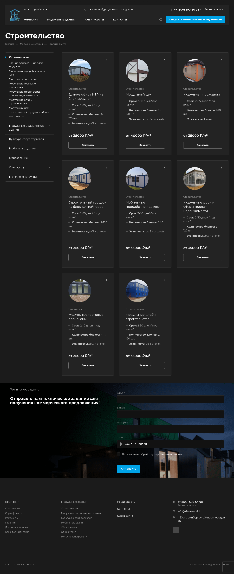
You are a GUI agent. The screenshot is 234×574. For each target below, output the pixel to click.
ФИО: (121, 393)
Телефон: (123, 422)
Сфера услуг (30, 167)
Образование (30, 157)
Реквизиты (11, 518)
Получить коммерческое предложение (195, 19)
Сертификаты (13, 513)
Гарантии (11, 522)
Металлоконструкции (24, 176)
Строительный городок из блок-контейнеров (29, 114)
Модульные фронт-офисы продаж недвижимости (198, 206)
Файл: (120, 437)
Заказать (88, 145)
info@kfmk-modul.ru (190, 511)
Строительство (30, 57)
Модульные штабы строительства (20, 101)
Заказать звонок (214, 9)
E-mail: (121, 407)
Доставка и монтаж (16, 527)
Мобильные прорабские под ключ (27, 73)
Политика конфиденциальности (209, 564)
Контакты (123, 508)
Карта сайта (125, 515)
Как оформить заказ (17, 532)
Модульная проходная (201, 94)
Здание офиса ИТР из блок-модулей (26, 65)
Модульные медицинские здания (30, 127)
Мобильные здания (22, 148)
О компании (12, 508)
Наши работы (126, 501)
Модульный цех (138, 94)
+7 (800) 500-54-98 (186, 9)
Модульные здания (74, 501)
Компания (12, 501)
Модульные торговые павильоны (22, 85)
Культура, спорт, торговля (30, 139)
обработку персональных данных (161, 454)
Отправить (128, 468)
